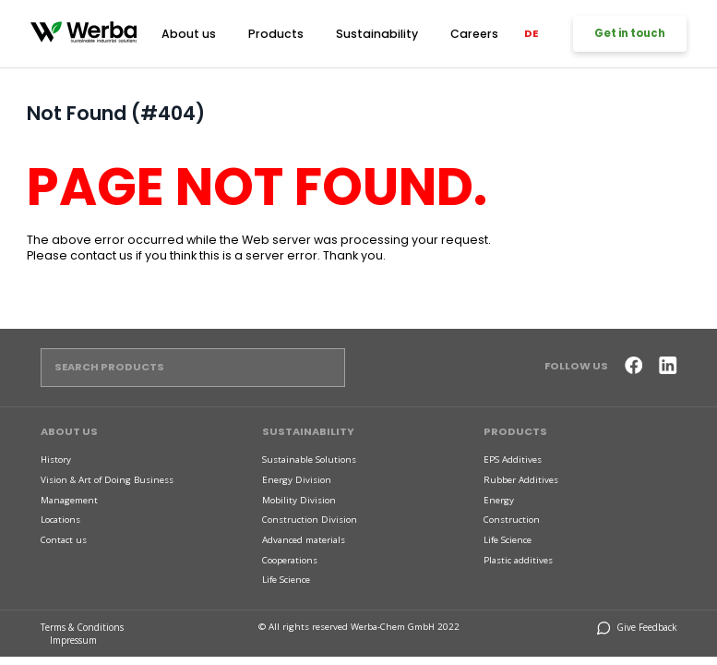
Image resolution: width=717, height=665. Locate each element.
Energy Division (296, 479)
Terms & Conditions (83, 626)
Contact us (64, 540)
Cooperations (289, 559)
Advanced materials (303, 540)
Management (69, 499)
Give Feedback (638, 626)
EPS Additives (513, 459)
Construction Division (309, 520)
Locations (60, 520)
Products (279, 32)
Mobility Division (299, 499)
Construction (512, 520)
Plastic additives (518, 559)
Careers (464, 32)
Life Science (286, 580)
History (56, 459)
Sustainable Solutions (309, 459)
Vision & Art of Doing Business (107, 479)
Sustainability (374, 32)
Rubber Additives (521, 479)
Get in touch (627, 34)
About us (197, 32)
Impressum (74, 639)
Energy (499, 499)
